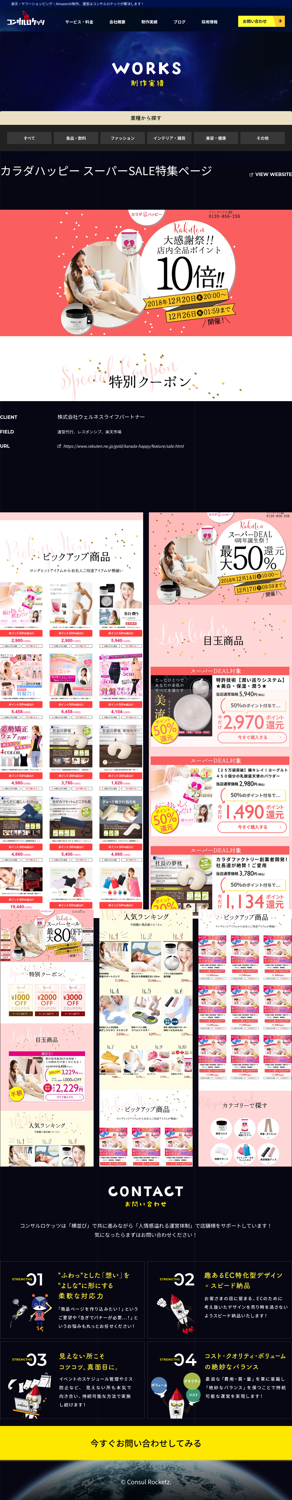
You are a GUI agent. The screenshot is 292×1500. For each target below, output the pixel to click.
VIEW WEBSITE (273, 174)
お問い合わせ (255, 21)
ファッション (123, 138)
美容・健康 (216, 138)
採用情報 (210, 22)
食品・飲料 (76, 138)
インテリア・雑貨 (169, 138)
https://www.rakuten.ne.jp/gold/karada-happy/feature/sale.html (123, 446)
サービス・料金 (79, 22)
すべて (29, 138)
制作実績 (149, 22)
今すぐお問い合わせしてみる (146, 1443)
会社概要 (117, 22)
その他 (263, 138)
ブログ (179, 22)
